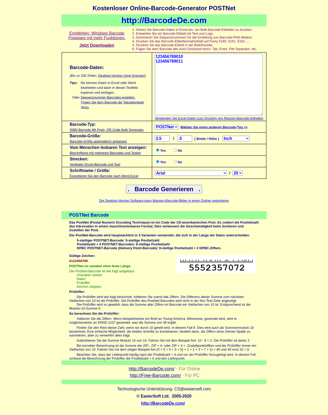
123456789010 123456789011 (209, 84)
